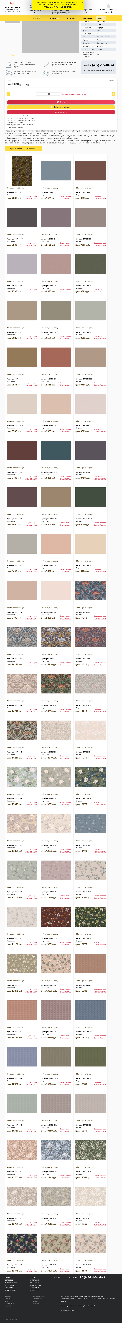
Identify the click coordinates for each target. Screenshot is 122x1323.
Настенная (34, 1282)
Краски (71, 18)
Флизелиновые (11, 1282)
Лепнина (87, 18)
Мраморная (34, 1290)
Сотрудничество (38, 1298)
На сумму (109, 12)
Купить (62, 102)
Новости (7, 1298)
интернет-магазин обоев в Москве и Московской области (87, 1296)
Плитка (52, 18)
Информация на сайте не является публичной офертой (99, 70)
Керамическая (35, 1285)
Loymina (100, 24)
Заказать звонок (13, 12)
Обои (35, 18)
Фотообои (9, 1280)
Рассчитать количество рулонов (73, 94)
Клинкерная (34, 1288)
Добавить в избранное (62, 107)
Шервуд (100, 27)
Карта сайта (8, 1306)
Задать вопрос (31, 196)
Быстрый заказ (61, 112)
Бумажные (9, 1288)
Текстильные (10, 1290)
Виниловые (9, 1285)
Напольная (34, 1280)
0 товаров (83, 12)
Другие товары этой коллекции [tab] (23, 148)
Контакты (36, 1303)
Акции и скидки (9, 1303)
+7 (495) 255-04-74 (12, 7)
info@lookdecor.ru (12, 10)
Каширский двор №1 (34, 11)
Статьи (7, 1301)
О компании (8, 1296)
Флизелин (100, 46)
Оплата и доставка (38, 1296)
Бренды (35, 1301)
